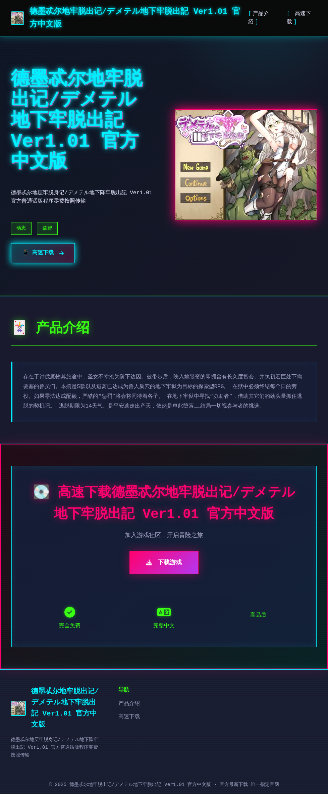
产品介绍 (129, 704)
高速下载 (129, 717)
